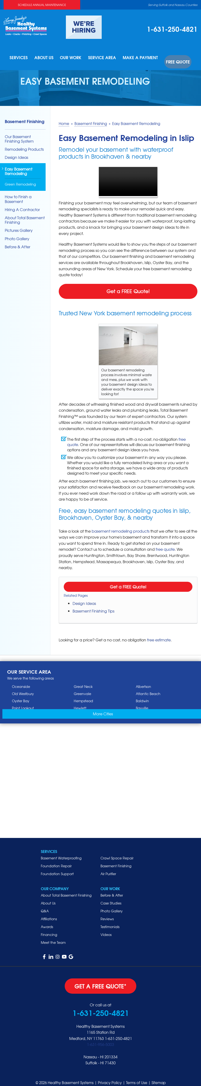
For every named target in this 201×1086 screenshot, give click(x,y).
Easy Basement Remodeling (18, 165)
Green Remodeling (20, 178)
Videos (105, 928)
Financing (49, 928)
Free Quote (176, 58)
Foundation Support (57, 867)
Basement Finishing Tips (93, 605)
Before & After (17, 240)
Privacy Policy (110, 1076)
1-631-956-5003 (100, 1038)
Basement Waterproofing (61, 851)
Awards (47, 920)
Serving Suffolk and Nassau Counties (172, 5)
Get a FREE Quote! (128, 284)
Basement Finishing (24, 114)
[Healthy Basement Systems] (25, 25)
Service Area (106, 58)
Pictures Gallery (19, 224)
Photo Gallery (17, 232)
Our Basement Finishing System (19, 132)
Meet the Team (53, 936)
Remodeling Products (24, 143)
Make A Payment (142, 58)
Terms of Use (136, 1076)
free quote (165, 543)
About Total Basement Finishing (25, 213)
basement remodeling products (120, 524)
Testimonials (109, 920)
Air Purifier (108, 867)
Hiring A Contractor (22, 203)
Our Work (76, 58)
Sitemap (159, 1076)
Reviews (107, 912)
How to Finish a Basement (18, 192)
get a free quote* (100, 979)
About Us (48, 58)
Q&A (45, 904)
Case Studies (110, 896)
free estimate (159, 633)
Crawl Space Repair (116, 851)
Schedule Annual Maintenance (42, 5)
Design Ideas (84, 597)
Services (23, 58)
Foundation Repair (56, 859)
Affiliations (49, 912)
